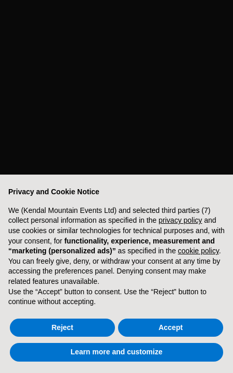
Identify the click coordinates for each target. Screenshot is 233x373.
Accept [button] (170, 327)
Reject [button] (62, 327)
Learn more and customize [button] (116, 352)
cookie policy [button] (198, 251)
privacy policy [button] (180, 220)
